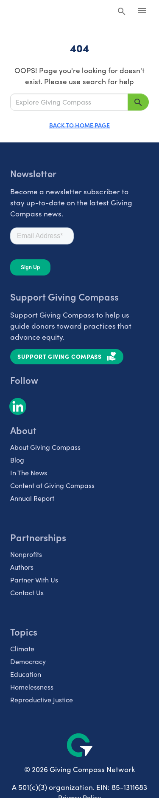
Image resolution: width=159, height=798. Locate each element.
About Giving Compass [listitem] (45, 447)
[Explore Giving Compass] (69, 102)
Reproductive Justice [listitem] (41, 699)
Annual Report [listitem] (32, 498)
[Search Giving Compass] (122, 12)
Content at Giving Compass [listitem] (52, 485)
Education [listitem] (25, 674)
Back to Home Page (79, 125)
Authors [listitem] (21, 566)
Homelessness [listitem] (31, 686)
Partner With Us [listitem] (34, 579)
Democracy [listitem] (28, 661)
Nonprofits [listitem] (26, 554)
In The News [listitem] (28, 472)
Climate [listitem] (22, 648)
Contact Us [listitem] (27, 592)
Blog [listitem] (17, 459)
